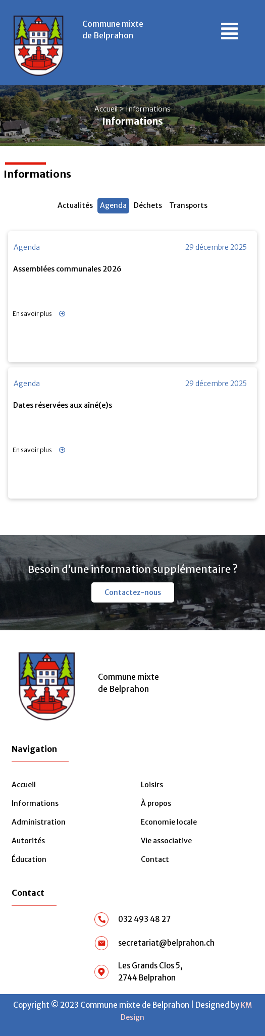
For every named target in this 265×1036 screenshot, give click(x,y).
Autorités (28, 840)
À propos (156, 803)
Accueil (106, 109)
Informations (35, 803)
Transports (188, 205)
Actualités (75, 205)
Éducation (29, 859)
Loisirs (152, 784)
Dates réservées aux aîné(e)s (62, 405)
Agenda (113, 205)
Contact (155, 859)
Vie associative (166, 840)
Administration (39, 822)
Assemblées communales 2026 (67, 269)
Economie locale (169, 822)
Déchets (148, 205)
